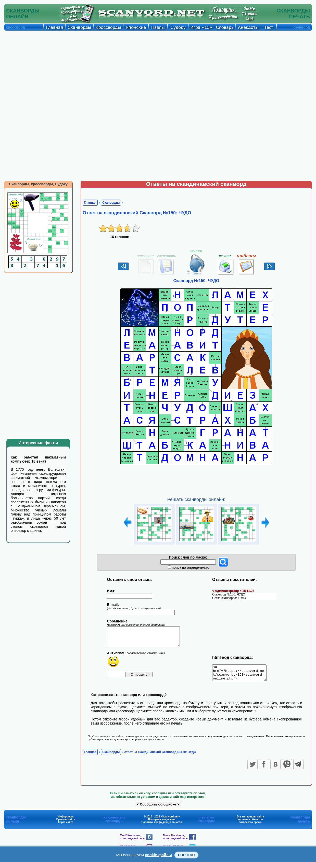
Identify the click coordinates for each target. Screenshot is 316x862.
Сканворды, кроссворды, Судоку (38, 184)
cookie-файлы (158, 855)
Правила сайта (65, 822)
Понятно (186, 855)
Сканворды (111, 202)
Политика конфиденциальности (162, 825)
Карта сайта (65, 825)
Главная (90, 202)
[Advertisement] (158, 68)
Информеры (66, 819)
